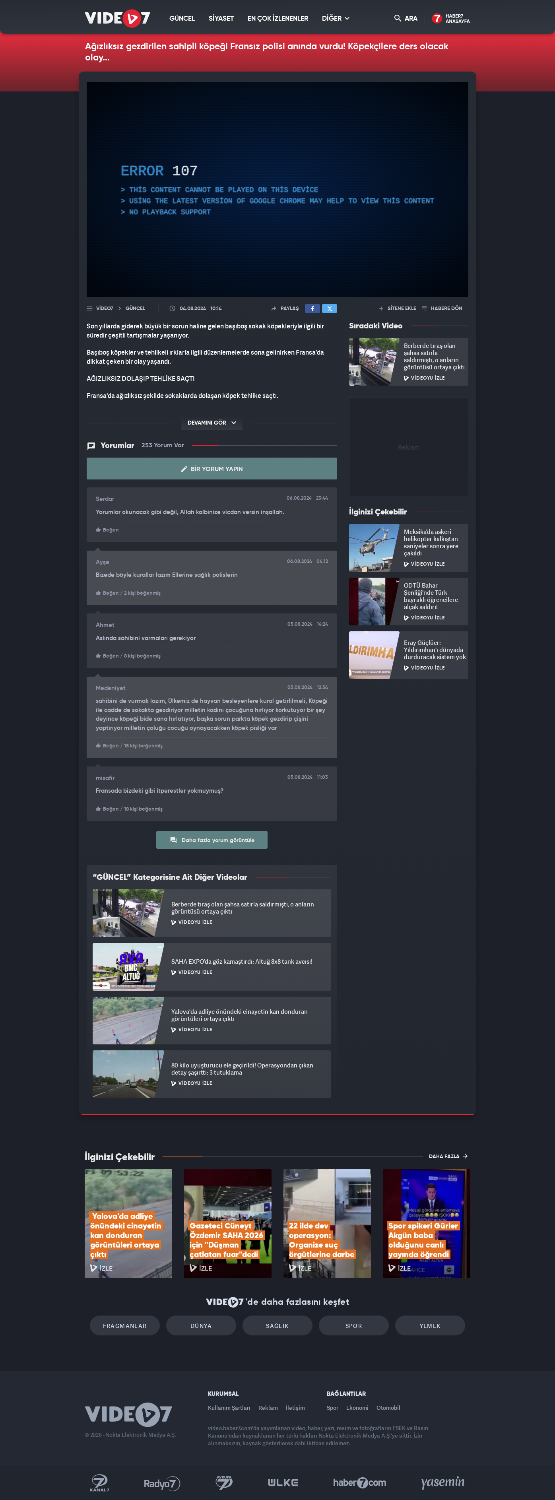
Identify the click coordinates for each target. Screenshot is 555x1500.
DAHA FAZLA (448, 1156)
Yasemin (443, 1483)
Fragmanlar (125, 1325)
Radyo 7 (162, 1483)
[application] (277, 189)
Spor (354, 1325)
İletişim (295, 1407)
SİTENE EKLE (397, 308)
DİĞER (335, 18)
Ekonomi (357, 1407)
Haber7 (360, 1483)
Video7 (104, 308)
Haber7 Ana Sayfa (451, 19)
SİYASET (221, 19)
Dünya (201, 1325)
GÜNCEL (182, 19)
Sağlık (277, 1325)
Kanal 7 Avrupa (224, 1483)
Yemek (430, 1325)
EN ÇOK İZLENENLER (278, 19)
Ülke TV (283, 1483)
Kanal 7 (99, 1483)
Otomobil (388, 1407)
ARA (405, 18)
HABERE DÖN (442, 308)
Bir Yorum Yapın (212, 469)
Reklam (268, 1407)
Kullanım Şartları (229, 1407)
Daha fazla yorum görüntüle (212, 840)
